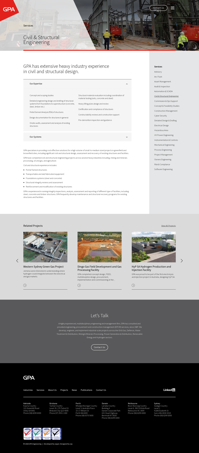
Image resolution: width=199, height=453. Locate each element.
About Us (52, 390)
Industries (28, 390)
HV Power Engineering (163, 135)
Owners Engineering (162, 159)
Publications (86, 390)
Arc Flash (158, 76)
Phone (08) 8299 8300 (32, 413)
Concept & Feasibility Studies (166, 105)
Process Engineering (163, 149)
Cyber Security (160, 115)
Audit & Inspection (162, 86)
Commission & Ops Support (166, 101)
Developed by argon (51, 444)
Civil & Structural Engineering (166, 96)
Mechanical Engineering (164, 144)
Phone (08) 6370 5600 (84, 415)
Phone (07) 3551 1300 (58, 413)
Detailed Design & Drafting (165, 120)
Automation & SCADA (163, 91)
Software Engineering (163, 169)
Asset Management (162, 81)
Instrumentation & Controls (166, 140)
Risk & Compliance (162, 164)
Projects (64, 390)
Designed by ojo (66, 444)
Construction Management (165, 110)
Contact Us (158, 7)
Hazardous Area (161, 130)
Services (40, 390)
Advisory (158, 71)
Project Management (163, 154)
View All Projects (168, 225)
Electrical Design (161, 125)
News (74, 390)
